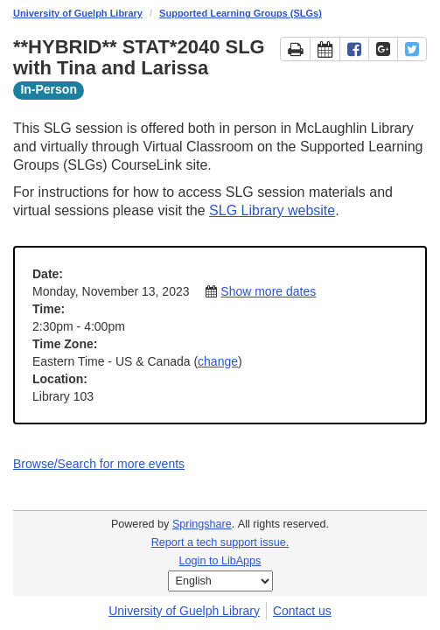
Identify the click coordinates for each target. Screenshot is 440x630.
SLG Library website (272, 210)
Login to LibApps (220, 561)
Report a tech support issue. (220, 542)
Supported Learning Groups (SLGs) (240, 13)
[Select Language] (220, 581)
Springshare (202, 524)
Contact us (302, 611)
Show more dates (268, 291)
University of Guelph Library (78, 13)
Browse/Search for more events (99, 464)
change (218, 361)
